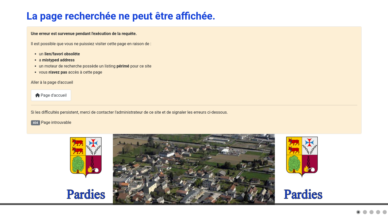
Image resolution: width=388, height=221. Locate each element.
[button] (358, 212)
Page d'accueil (51, 95)
